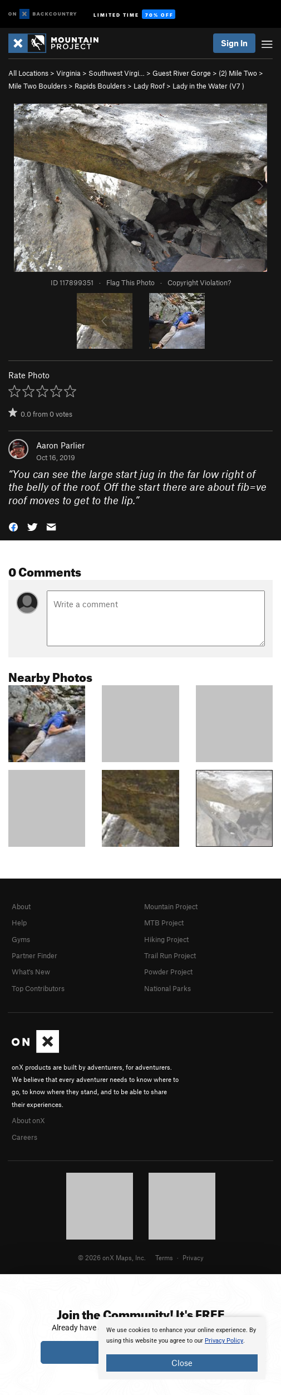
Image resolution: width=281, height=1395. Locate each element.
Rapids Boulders (100, 85)
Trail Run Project (170, 955)
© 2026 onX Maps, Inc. (112, 1257)
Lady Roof (149, 85)
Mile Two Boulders (37, 85)
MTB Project (164, 922)
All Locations (28, 73)
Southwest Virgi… (116, 73)
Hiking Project (166, 939)
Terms (164, 1257)
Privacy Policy (224, 1340)
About (21, 906)
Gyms (21, 939)
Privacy (193, 1257)
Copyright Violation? (199, 282)
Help (19, 922)
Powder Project (168, 971)
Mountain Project (171, 906)
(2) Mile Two (238, 73)
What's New (31, 971)
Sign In (234, 43)
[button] (13, 526)
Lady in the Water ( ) (208, 85)
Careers (24, 1137)
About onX (28, 1120)
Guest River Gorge (181, 73)
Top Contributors (38, 988)
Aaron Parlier (60, 445)
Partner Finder (34, 955)
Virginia (68, 73)
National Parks (167, 988)
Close (182, 1363)
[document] (182, 1348)
